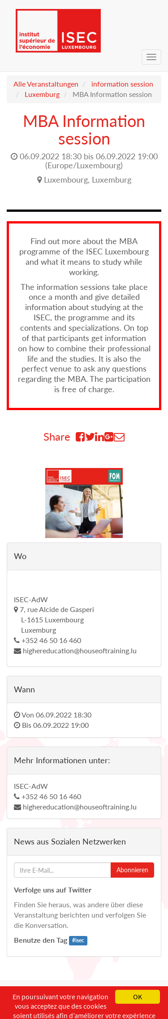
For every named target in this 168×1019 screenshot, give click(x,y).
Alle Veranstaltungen (45, 83)
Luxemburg (42, 94)
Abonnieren (132, 870)
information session (122, 83)
